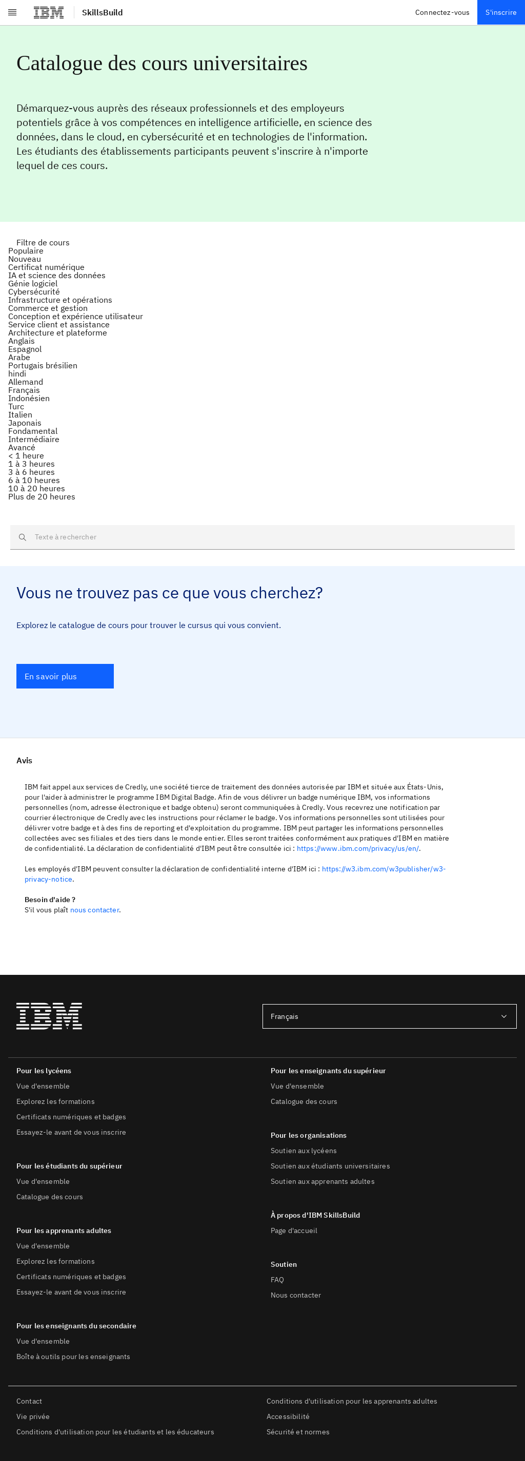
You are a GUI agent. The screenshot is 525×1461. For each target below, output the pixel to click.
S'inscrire (501, 12)
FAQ (277, 1279)
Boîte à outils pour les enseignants (73, 1356)
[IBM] (49, 12)
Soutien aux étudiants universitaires (330, 1166)
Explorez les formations (55, 1101)
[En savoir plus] (65, 676)
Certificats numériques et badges (71, 1116)
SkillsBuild (102, 12)
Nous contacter (296, 1295)
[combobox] (389, 1016)
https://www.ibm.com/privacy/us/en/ (358, 848)
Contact (29, 1401)
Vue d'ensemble (43, 1086)
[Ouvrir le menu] (12, 12)
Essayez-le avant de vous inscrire (71, 1132)
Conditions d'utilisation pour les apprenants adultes (352, 1401)
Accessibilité (288, 1416)
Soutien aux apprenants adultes (323, 1181)
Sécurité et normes (298, 1431)
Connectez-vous (442, 12)
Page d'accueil (294, 1230)
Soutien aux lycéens (304, 1150)
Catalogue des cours (49, 1196)
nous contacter (94, 909)
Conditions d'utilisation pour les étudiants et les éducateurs (115, 1431)
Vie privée (33, 1416)
